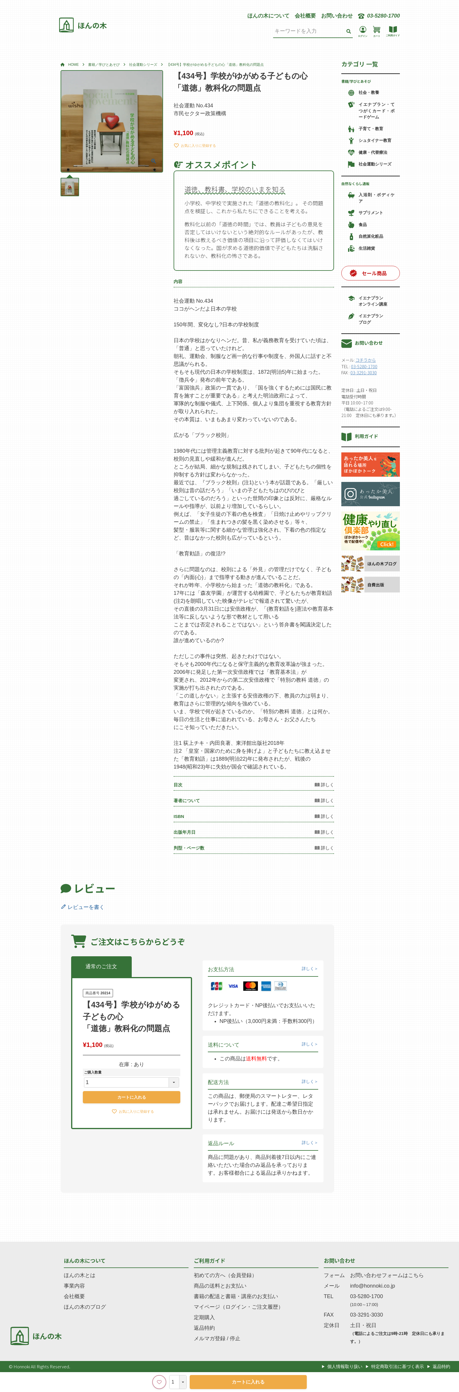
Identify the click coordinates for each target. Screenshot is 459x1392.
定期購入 (204, 1317)
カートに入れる (248, 1381)
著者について (187, 800)
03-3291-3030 (363, 372)
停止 (235, 1338)
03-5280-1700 (364, 366)
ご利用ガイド (209, 1260)
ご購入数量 (93, 1072)
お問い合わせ (337, 16)
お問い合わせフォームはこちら (387, 1275)
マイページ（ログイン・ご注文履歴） (238, 1307)
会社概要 (305, 16)
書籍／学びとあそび (104, 65)
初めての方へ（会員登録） (225, 1275)
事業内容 (74, 1286)
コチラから (365, 360)
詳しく (308, 968)
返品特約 (204, 1328)
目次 (178, 784)
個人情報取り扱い (344, 1366)
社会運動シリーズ (143, 65)
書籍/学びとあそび (356, 81)
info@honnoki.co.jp (372, 1286)
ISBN (179, 816)
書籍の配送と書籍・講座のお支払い (236, 1296)
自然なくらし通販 (355, 183)
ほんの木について (268, 16)
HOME (73, 65)
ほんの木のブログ (85, 1307)
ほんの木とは (79, 1275)
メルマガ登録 (209, 1338)
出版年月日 (185, 832)
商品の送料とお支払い (220, 1286)
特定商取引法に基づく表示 (397, 1366)
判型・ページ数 (189, 847)
